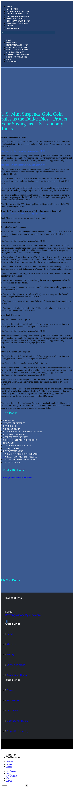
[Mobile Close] (1, 750)
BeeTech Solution (31, 745)
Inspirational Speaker (17, 50)
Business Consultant (16, 47)
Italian (9, 766)
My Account (11, 771)
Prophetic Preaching (17, 23)
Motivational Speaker (17, 45)
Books (9, 59)
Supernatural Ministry (17, 55)
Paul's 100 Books (14, 470)
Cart (8, 778)
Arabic (9, 764)
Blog (8, 773)
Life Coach (11, 43)
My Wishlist (11, 776)
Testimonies (13, 28)
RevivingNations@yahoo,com (23, 615)
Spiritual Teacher (15, 52)
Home (8, 40)
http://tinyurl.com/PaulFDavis (17, 477)
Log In (9, 780)
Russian (9, 762)
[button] (28, 32)
